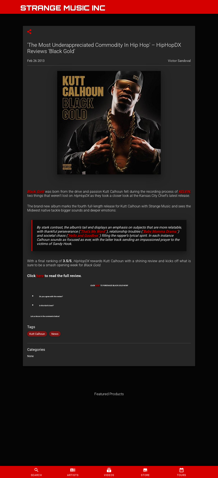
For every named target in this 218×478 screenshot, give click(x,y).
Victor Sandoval (179, 61)
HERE (97, 285)
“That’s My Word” (93, 231)
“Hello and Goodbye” (83, 236)
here (40, 276)
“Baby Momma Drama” (160, 231)
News (54, 333)
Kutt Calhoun (37, 333)
